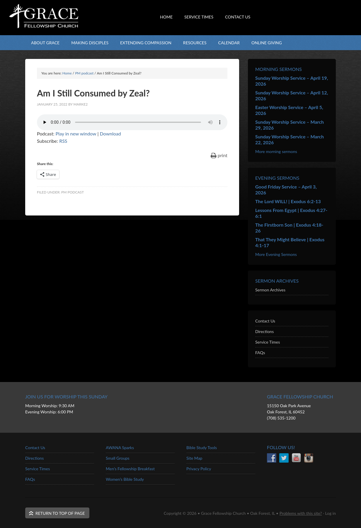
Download (110, 133)
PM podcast (72, 192)
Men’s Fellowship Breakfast (130, 468)
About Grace (45, 42)
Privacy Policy (198, 468)
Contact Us (265, 320)
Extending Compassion (145, 42)
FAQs (260, 352)
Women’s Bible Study (125, 479)
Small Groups (118, 458)
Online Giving (266, 42)
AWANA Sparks (120, 447)
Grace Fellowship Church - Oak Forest (83, 27)
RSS (63, 141)
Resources (195, 42)
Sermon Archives (270, 289)
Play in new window (76, 133)
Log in (330, 513)
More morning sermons (276, 151)
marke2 (80, 104)
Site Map (194, 458)
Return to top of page (60, 513)
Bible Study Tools (201, 447)
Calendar (229, 42)
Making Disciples (89, 42)
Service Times (267, 341)
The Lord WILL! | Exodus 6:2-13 (288, 201)
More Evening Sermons (276, 254)
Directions (264, 331)
